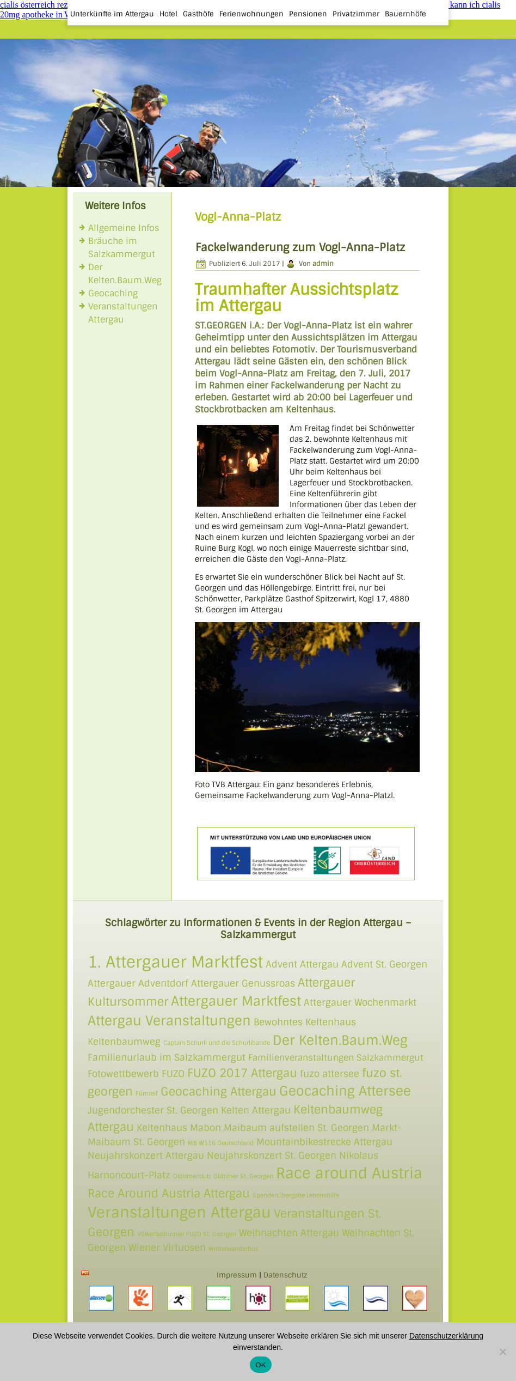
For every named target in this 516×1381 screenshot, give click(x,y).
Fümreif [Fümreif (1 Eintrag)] (147, 1093)
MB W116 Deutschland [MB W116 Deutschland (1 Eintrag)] (221, 1143)
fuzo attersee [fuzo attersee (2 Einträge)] (329, 1074)
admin (323, 263)
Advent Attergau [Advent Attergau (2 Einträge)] (302, 964)
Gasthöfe (198, 14)
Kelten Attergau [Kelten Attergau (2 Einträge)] (256, 1110)
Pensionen (308, 14)
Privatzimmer (356, 14)
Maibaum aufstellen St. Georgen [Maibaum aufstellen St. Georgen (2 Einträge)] (296, 1128)
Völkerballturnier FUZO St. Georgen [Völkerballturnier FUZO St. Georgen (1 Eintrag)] (186, 1234)
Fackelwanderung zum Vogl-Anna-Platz (300, 247)
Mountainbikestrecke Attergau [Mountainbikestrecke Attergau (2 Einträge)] (324, 1142)
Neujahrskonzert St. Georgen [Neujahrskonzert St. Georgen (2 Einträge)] (271, 1155)
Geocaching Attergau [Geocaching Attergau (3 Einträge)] (219, 1091)
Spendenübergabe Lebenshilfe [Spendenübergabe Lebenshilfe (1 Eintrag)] (296, 1195)
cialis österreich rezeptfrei (45, 4)
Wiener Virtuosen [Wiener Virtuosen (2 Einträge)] (167, 1248)
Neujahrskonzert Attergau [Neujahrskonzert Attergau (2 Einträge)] (146, 1155)
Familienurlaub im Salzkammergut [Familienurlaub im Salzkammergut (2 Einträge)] (166, 1057)
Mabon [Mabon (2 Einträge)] (205, 1128)
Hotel (168, 14)
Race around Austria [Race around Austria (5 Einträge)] (349, 1173)
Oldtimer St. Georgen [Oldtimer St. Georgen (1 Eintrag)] (243, 1176)
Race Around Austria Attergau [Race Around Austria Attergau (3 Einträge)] (169, 1193)
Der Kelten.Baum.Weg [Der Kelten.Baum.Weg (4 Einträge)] (340, 1040)
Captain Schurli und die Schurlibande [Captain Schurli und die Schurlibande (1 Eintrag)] (216, 1043)
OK (260, 1365)
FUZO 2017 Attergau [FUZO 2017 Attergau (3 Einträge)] (242, 1073)
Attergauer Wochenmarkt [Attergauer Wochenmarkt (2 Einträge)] (360, 1002)
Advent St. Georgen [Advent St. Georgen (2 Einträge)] (384, 964)
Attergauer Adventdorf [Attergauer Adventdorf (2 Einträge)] (138, 983)
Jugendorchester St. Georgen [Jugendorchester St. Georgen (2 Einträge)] (153, 1110)
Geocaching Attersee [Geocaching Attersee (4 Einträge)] (345, 1090)
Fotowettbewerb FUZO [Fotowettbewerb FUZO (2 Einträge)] (136, 1074)
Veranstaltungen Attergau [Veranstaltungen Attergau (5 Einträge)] (179, 1212)
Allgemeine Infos (123, 228)
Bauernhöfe (405, 14)
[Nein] (502, 1351)
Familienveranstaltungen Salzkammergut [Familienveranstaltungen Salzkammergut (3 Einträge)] (335, 1058)
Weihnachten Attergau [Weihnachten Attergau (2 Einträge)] (289, 1233)
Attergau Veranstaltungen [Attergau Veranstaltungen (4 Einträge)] (169, 1020)
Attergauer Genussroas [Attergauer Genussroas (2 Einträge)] (243, 983)
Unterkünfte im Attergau (112, 14)
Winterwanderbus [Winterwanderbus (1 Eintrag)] (233, 1248)
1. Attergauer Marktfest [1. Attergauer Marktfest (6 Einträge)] (175, 962)
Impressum (237, 1275)
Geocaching (113, 293)
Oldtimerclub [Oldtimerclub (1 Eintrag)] (192, 1176)
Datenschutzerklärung (446, 1335)
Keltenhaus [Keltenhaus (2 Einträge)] (162, 1128)
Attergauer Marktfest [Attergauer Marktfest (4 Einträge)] (236, 1001)
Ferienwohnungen (251, 14)
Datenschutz (285, 1275)
